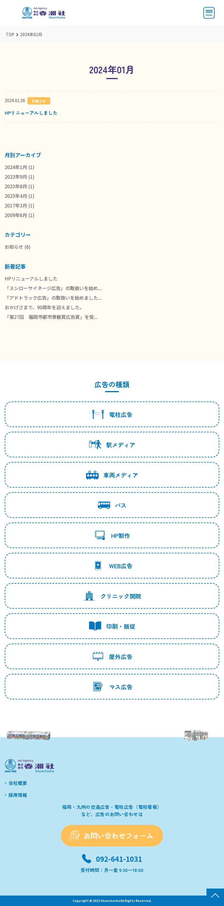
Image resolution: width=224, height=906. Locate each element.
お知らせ (14, 246)
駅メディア (112, 444)
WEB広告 (112, 565)
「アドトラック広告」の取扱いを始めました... (53, 297)
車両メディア (112, 474)
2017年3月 (16, 205)
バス (112, 505)
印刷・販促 (112, 626)
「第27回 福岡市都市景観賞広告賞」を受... (51, 316)
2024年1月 (16, 167)
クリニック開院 (112, 596)
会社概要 (17, 782)
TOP (10, 34)
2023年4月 (16, 195)
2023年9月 (16, 176)
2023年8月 (16, 186)
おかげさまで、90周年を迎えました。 (44, 307)
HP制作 (112, 535)
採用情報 (17, 794)
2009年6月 (16, 215)
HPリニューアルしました (31, 112)
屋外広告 (112, 656)
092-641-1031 (119, 859)
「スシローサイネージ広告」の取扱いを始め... (53, 288)
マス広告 (112, 686)
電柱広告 (112, 414)
